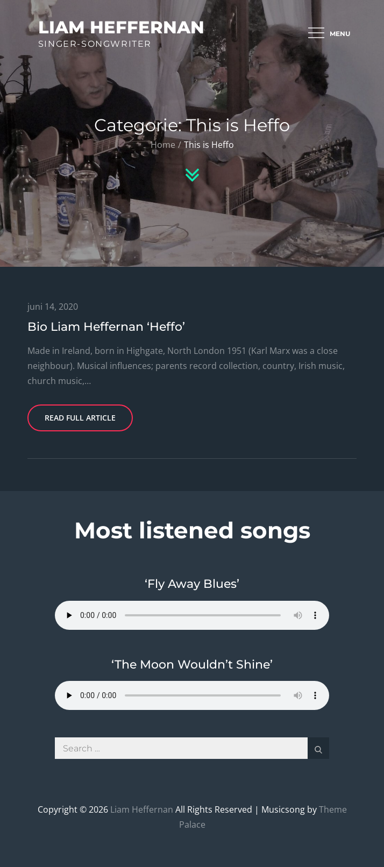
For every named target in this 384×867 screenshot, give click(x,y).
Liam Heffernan (121, 27)
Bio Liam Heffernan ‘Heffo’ (106, 326)
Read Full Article (80, 418)
